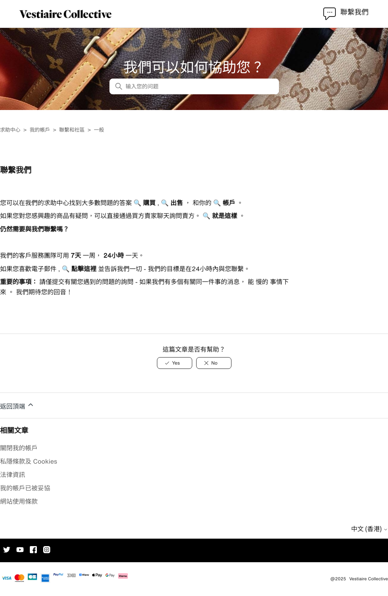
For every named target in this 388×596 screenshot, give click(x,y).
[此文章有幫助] (174, 363)
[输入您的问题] (194, 86)
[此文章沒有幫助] (213, 363)
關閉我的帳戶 (19, 448)
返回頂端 (17, 405)
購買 (148, 203)
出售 (176, 203)
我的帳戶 (39, 129)
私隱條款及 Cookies (28, 461)
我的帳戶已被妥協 (25, 488)
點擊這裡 (82, 269)
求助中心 (10, 129)
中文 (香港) (369, 529)
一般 (99, 129)
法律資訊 (12, 474)
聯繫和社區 (72, 129)
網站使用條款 (19, 501)
